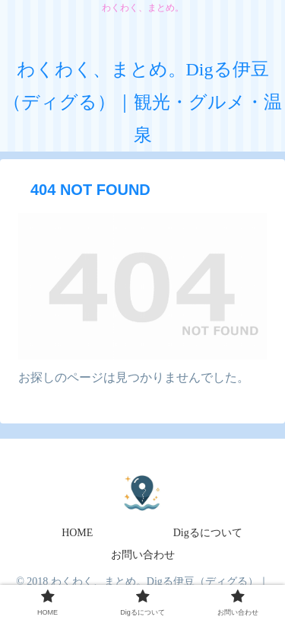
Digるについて (207, 532)
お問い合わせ (143, 555)
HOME (77, 532)
